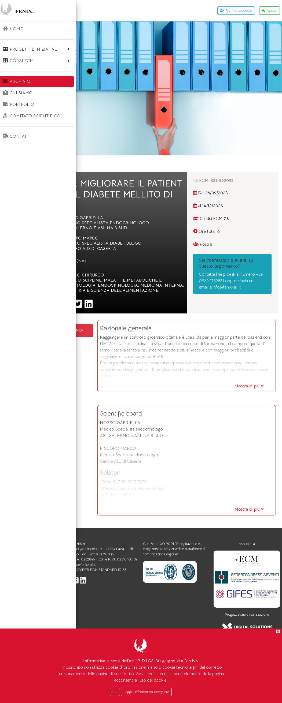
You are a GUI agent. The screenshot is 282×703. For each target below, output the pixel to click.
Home (93, 163)
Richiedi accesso (236, 10)
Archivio (114, 163)
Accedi (269, 10)
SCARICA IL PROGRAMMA (119, 356)
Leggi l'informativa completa (146, 691)
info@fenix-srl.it (240, 306)
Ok (115, 691)
